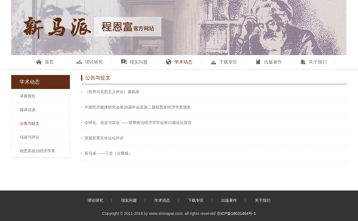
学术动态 (179, 62)
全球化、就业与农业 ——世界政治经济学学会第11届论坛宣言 (138, 122)
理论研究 (89, 62)
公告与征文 (29, 123)
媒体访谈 (28, 109)
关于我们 (313, 62)
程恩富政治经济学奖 (37, 151)
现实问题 (134, 61)
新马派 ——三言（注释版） (108, 153)
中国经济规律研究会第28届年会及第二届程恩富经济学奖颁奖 (137, 107)
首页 (45, 62)
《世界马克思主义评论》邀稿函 (111, 92)
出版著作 (268, 62)
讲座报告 (28, 96)
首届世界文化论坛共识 (104, 138)
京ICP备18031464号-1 (236, 213)
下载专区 (224, 62)
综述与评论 (29, 137)
